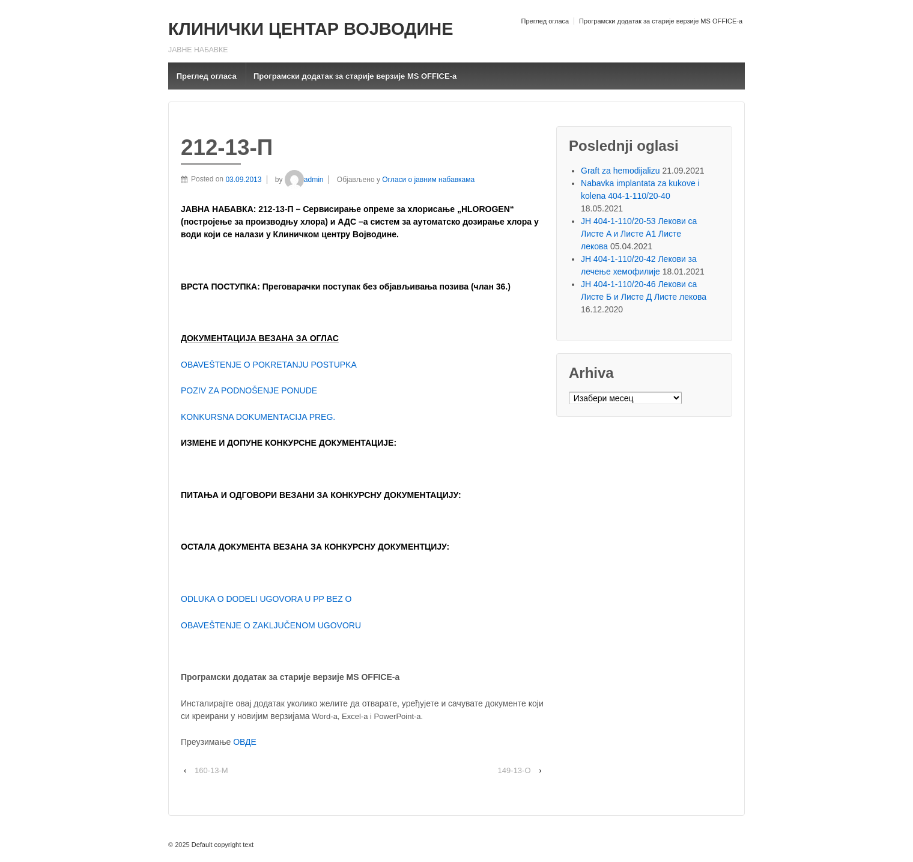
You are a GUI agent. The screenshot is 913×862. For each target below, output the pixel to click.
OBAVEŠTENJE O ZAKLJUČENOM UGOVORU (271, 625)
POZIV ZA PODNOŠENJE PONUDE (249, 390)
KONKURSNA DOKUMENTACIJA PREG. (258, 417)
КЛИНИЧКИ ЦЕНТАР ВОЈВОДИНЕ (310, 28)
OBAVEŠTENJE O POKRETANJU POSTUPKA (269, 364)
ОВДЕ (244, 742)
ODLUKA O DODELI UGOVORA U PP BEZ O (266, 599)
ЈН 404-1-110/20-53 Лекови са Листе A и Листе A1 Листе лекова (639, 233)
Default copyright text (221, 844)
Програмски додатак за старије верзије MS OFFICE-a (660, 21)
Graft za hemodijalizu (620, 170)
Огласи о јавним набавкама (428, 179)
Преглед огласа (545, 21)
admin (304, 179)
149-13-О (514, 770)
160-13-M (211, 770)
